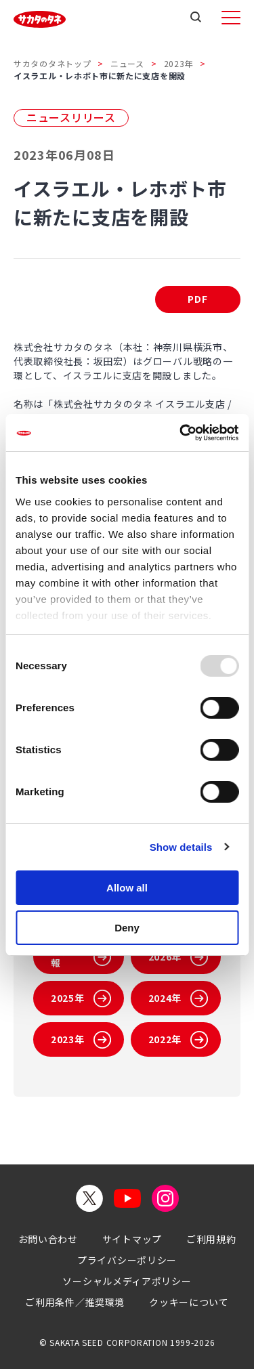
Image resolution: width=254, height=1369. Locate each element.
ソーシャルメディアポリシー (126, 1281)
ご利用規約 (211, 1239)
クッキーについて (189, 1302)
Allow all (127, 887)
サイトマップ (132, 1239)
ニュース (127, 63)
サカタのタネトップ (52, 63)
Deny (127, 927)
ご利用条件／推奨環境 (75, 1302)
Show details (181, 847)
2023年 (179, 63)
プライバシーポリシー (127, 1260)
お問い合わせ (48, 1239)
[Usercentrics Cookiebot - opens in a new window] (180, 433)
